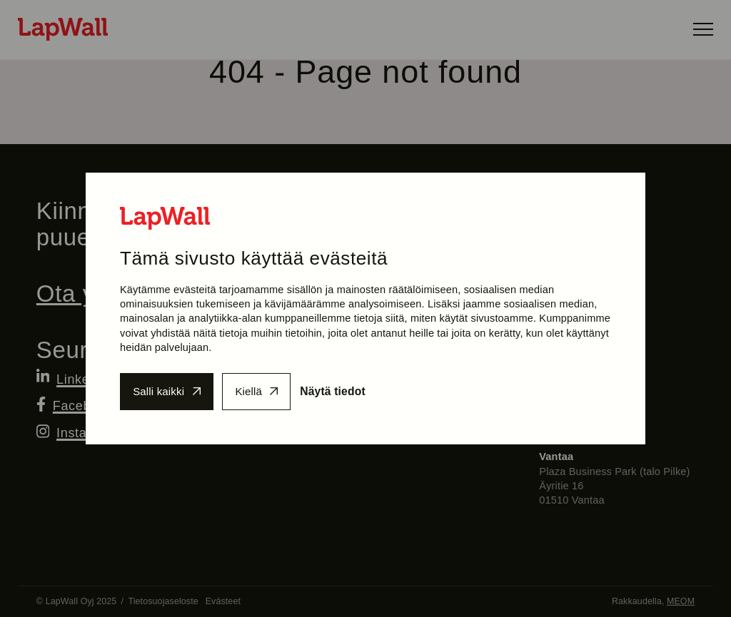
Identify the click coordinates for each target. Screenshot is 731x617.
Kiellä (255, 391)
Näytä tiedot (344, 391)
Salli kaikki (160, 391)
